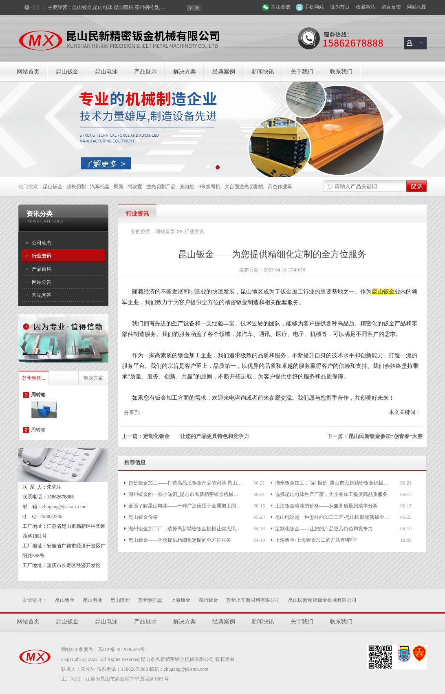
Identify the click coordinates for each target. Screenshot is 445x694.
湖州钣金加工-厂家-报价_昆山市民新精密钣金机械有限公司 (332, 483)
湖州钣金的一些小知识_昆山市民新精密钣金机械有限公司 (185, 494)
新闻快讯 (262, 72)
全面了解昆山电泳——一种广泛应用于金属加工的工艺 (185, 506)
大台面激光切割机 (244, 186)
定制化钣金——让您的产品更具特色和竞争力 (196, 436)
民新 (118, 186)
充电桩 (187, 186)
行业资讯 (41, 256)
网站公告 (41, 282)
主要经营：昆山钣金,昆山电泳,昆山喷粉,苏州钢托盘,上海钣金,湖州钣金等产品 (107, 7)
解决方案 (184, 72)
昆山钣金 (67, 72)
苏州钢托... (33, 378)
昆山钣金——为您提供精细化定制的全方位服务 (179, 540)
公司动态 (41, 243)
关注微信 (280, 7)
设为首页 (340, 7)
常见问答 (41, 295)
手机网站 (314, 7)
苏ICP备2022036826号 (121, 649)
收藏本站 (365, 7)
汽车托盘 (100, 186)
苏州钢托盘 (150, 600)
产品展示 (145, 72)
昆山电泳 (106, 72)
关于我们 (302, 72)
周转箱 (38, 395)
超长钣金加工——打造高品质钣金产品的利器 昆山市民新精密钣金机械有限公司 (185, 483)
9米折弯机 (209, 186)
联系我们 (341, 72)
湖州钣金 (208, 600)
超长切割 (76, 186)
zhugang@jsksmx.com (64, 506)
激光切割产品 (161, 186)
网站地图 (417, 7)
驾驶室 (135, 186)
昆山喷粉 (120, 600)
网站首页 (28, 72)
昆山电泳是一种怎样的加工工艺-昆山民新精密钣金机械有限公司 (332, 517)
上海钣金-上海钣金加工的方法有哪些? (316, 540)
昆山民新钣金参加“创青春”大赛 (385, 436)
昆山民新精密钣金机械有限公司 (322, 600)
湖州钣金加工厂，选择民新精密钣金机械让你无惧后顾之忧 (185, 529)
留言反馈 (391, 7)
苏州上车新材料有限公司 (253, 600)
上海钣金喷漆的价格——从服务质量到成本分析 (326, 506)
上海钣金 (180, 600)
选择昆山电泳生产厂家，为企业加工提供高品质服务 (331, 494)
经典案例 (223, 72)
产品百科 (41, 269)
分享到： (134, 412)
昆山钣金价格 (143, 517)
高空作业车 (280, 186)
